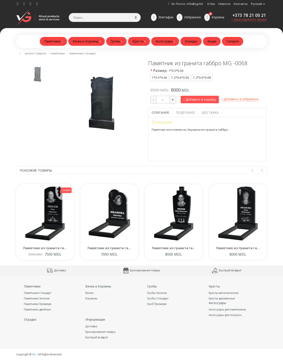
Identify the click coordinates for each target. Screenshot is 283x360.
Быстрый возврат (226, 270)
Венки (89, 293)
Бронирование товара (141, 270)
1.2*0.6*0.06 (180, 77)
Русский (258, 4)
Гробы (116, 41)
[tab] (37, 72)
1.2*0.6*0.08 (202, 77)
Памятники (53, 41)
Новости (224, 4)
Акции (211, 41)
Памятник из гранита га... (45, 248)
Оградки (191, 41)
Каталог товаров (35, 53)
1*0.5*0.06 (159, 77)
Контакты (241, 4)
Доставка (210, 112)
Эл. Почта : (178, 4)
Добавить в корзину (200, 99)
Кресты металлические (224, 293)
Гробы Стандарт (157, 298)
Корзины (91, 298)
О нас (211, 4)
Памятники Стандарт (82, 53)
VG (34, 354)
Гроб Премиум (156, 304)
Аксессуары (165, 41)
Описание (160, 112)
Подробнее (185, 112)
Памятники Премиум (37, 304)
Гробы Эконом (157, 293)
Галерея (232, 41)
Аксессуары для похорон (225, 315)
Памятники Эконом (37, 298)
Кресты (138, 41)
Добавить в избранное (240, 99)
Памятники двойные (37, 309)
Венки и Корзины (86, 41)
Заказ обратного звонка (249, 19)
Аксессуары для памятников (227, 309)
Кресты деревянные (222, 298)
